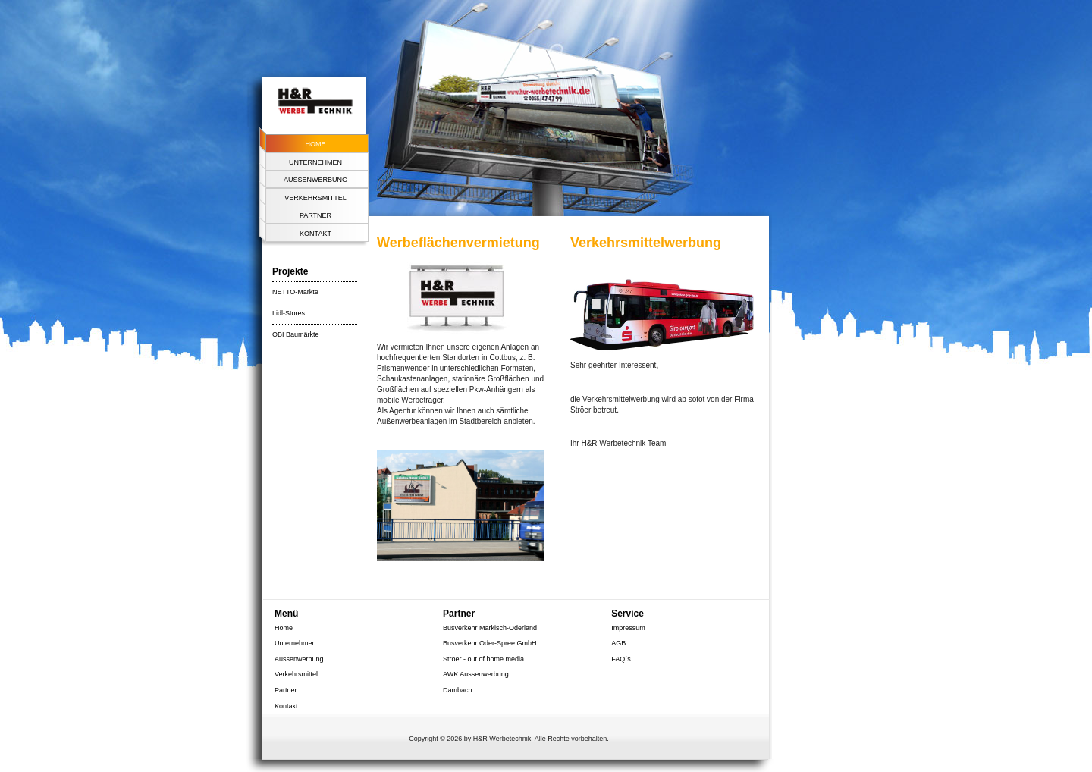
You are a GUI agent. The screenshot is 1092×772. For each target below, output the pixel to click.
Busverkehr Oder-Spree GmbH (490, 643)
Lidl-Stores (288, 313)
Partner (315, 215)
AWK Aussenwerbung (476, 674)
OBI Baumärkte (295, 334)
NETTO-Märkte (295, 292)
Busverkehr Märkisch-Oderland (490, 628)
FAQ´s (621, 659)
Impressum (628, 628)
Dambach (457, 690)
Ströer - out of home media (483, 659)
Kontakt (315, 233)
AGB (618, 643)
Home (316, 144)
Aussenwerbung (315, 180)
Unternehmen (315, 162)
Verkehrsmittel (315, 198)
